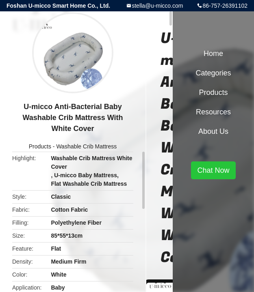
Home (213, 53)
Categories (213, 73)
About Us (213, 131)
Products (40, 146)
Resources (213, 112)
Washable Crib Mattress (86, 146)
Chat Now (213, 170)
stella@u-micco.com (157, 5)
